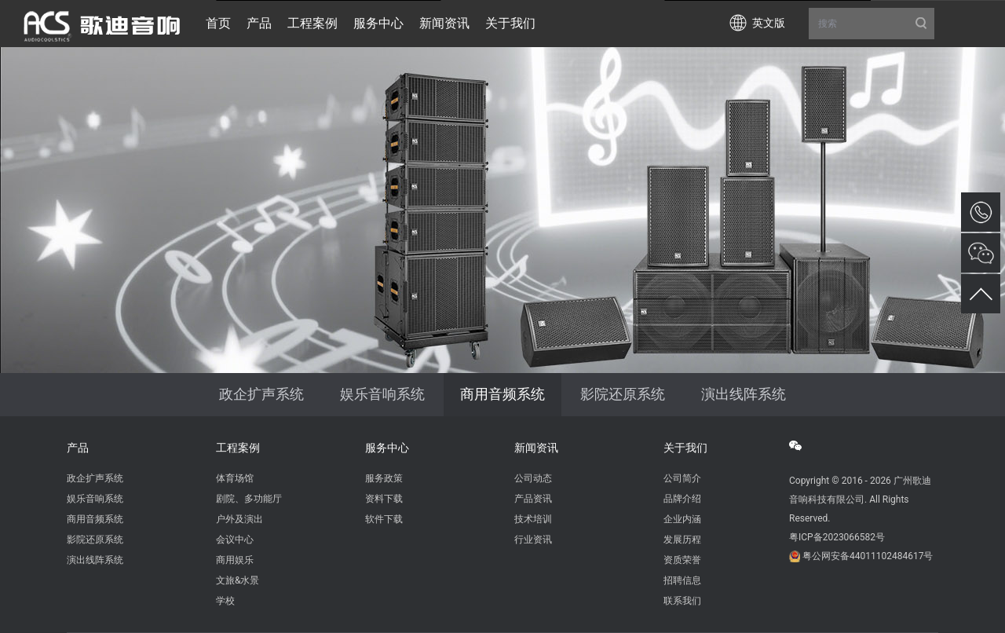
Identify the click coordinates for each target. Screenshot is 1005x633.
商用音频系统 (502, 394)
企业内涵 (682, 519)
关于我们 (685, 447)
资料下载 (384, 498)
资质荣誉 (682, 559)
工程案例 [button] (312, 23)
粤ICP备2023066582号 (837, 537)
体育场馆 (235, 478)
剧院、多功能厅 (249, 498)
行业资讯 (533, 539)
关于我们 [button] (510, 23)
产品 (78, 447)
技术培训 (533, 519)
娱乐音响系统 (382, 394)
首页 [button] (218, 23)
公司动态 (533, 478)
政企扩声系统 (261, 394)
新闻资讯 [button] (444, 23)
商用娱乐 (235, 559)
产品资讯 (533, 498)
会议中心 (235, 539)
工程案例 (238, 447)
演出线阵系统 (743, 394)
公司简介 (682, 478)
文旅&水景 (237, 580)
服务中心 (387, 447)
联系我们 (682, 600)
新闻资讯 (536, 447)
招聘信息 (682, 580)
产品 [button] (259, 23)
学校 (225, 600)
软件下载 (384, 519)
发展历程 (682, 539)
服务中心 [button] (378, 23)
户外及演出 (239, 519)
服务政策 (384, 478)
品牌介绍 (682, 498)
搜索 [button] (871, 23)
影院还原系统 (622, 394)
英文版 (768, 22)
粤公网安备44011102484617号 (867, 556)
